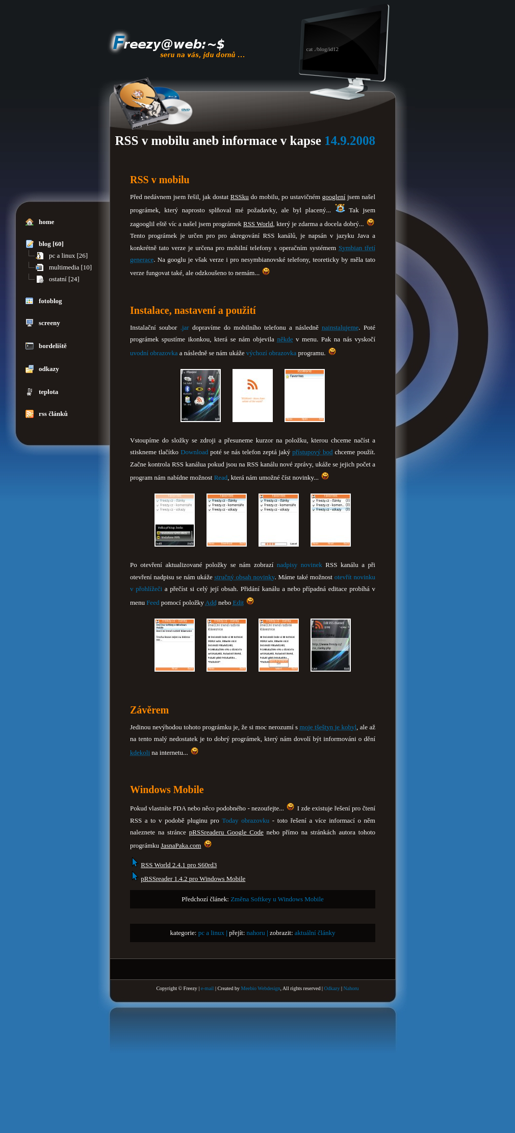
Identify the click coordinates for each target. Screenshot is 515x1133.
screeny (42, 323)
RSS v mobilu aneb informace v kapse (218, 140)
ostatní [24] (58, 279)
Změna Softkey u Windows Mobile (277, 899)
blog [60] (44, 244)
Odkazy (332, 988)
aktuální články (315, 933)
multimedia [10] (64, 267)
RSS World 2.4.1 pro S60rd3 (179, 865)
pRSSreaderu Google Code (226, 832)
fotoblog (43, 301)
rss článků (46, 414)
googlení (334, 197)
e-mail (207, 988)
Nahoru (351, 988)
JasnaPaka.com (181, 845)
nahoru (256, 933)
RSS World (258, 224)
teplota (41, 392)
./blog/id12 (326, 49)
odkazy (42, 369)
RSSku (239, 197)
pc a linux (211, 933)
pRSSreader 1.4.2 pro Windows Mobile (193, 878)
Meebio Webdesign (260, 988)
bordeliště (46, 346)
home (39, 222)
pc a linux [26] (62, 256)
